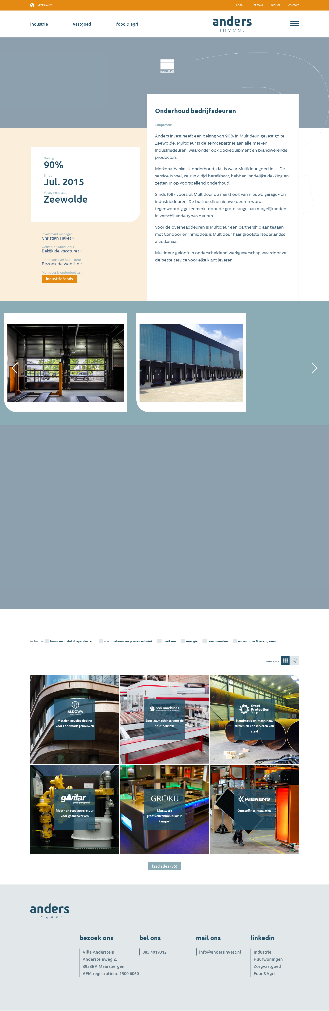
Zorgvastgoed (267, 966)
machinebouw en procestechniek (128, 642)
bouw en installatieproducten (72, 642)
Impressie (164, 125)
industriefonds (60, 278)
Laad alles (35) (164, 866)
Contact (293, 5)
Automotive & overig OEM (257, 642)
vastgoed (82, 23)
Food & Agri (127, 23)
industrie (39, 23)
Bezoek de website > (62, 263)
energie (192, 642)
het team (257, 5)
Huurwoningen (268, 959)
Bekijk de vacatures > (62, 251)
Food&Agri (264, 973)
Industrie (262, 952)
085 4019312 (154, 952)
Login (239, 5)
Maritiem (169, 642)
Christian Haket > (58, 238)
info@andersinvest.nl (220, 952)
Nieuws (275, 5)
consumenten (218, 642)
